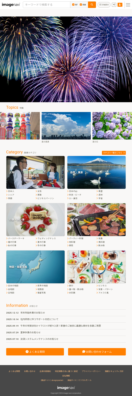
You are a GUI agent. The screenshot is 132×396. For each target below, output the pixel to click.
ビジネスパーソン (45, 198)
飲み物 (100, 245)
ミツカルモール (79, 380)
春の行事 (11, 242)
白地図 (10, 289)
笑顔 (9, 198)
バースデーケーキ (15, 238)
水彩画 (71, 293)
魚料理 (100, 242)
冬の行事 (41, 245)
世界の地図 (42, 286)
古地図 (10, 293)
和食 (99, 238)
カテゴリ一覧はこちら (114, 153)
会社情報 (66, 376)
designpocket (52, 380)
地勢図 (40, 289)
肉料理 (71, 242)
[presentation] (3, 125)
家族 (39, 195)
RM (83, 4)
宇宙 (99, 198)
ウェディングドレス (46, 238)
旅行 (70, 286)
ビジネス (101, 286)
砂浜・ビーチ (74, 195)
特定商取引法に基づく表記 (66, 371)
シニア (10, 195)
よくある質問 (14, 371)
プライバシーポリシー (91, 371)
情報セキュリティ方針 (114, 371)
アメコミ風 (102, 293)
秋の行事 (11, 245)
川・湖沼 (72, 198)
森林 (99, 195)
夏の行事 (41, 242)
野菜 (70, 245)
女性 (39, 191)
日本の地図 (12, 286)
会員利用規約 (45, 371)
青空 (99, 191)
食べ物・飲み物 (75, 289)
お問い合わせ (29, 371)
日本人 (10, 191)
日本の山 (72, 191)
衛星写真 (41, 293)
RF (75, 4)
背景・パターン (104, 289)
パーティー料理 (75, 238)
